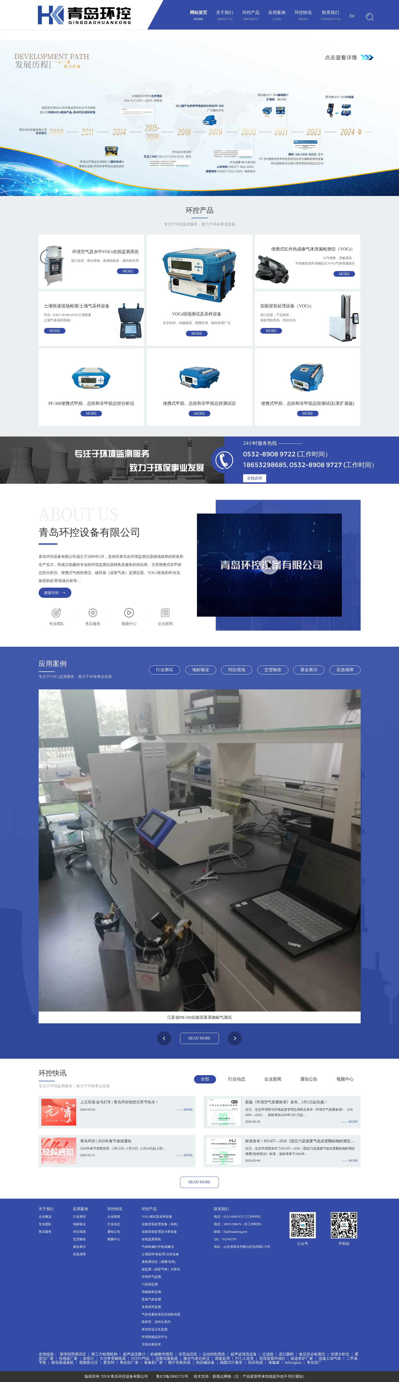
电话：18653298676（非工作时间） (239, 1224)
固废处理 (222, 1358)
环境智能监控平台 (154, 1337)
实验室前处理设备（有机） (161, 1224)
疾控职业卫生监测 (154, 1329)
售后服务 (45, 1232)
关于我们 (224, 16)
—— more (184, 1109)
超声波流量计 (134, 1354)
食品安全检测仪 (312, 1354)
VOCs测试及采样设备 (157, 1217)
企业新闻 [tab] (272, 1079)
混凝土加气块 (330, 1358)
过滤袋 (267, 1354)
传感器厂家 (68, 1358)
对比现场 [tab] (236, 669)
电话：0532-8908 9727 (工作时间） (238, 1217)
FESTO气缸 (140, 1358)
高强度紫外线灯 (272, 1358)
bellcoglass (293, 1363)
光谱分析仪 (340, 1354)
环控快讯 (303, 16)
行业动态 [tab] (236, 1079)
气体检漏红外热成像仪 (158, 1247)
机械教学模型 (162, 1354)
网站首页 (198, 16)
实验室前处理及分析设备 (159, 1232)
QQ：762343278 (225, 1239)
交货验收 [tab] (272, 669)
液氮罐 (274, 1363)
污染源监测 (150, 1284)
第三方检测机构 (104, 1354)
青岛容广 (314, 1363)
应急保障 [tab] (345, 669)
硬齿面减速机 (62, 1363)
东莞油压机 (187, 1354)
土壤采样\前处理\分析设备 (160, 1254)
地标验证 (79, 1224)
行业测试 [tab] (164, 669)
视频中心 (113, 1239)
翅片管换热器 (179, 1363)
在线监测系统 (151, 1239)
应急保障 (79, 1254)
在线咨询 (254, 478)
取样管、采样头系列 (156, 1322)
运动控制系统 (214, 1354)
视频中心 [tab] (345, 1079)
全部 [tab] (205, 1079)
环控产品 (250, 16)
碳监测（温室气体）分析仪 (161, 1269)
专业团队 (45, 1224)
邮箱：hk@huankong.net (230, 1232)
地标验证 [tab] (200, 669)
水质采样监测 (151, 1307)
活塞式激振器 (166, 1358)
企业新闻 (113, 1217)
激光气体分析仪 (196, 1358)
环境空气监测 (151, 1277)
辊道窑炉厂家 (302, 1358)
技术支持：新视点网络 (212, 1376)
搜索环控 (55, 593)
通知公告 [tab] (308, 1079)
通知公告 (113, 1232)
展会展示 (79, 1247)
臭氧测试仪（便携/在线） (160, 1262)
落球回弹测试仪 (73, 1354)
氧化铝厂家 (129, 1363)
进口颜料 (286, 1354)
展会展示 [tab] (308, 669)
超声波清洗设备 (243, 1354)
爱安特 (109, 1363)
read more (199, 1038)
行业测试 (79, 1217)
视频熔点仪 (88, 1363)
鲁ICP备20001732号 (172, 1376)
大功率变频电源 (113, 1358)
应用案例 (276, 16)
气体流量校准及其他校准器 (161, 1314)
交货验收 (79, 1239)
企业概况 (45, 1217)
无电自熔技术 (151, 1344)
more (127, 271)
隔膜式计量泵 (231, 1363)
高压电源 (255, 1363)
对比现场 (79, 1232)
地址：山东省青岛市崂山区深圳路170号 (242, 1247)
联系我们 (331, 16)
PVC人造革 (244, 1358)
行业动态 (113, 1224)
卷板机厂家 (153, 1363)
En (352, 15)
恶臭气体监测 (151, 1299)
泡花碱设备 (205, 1363)
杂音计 (88, 1358)
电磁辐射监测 (151, 1292)
